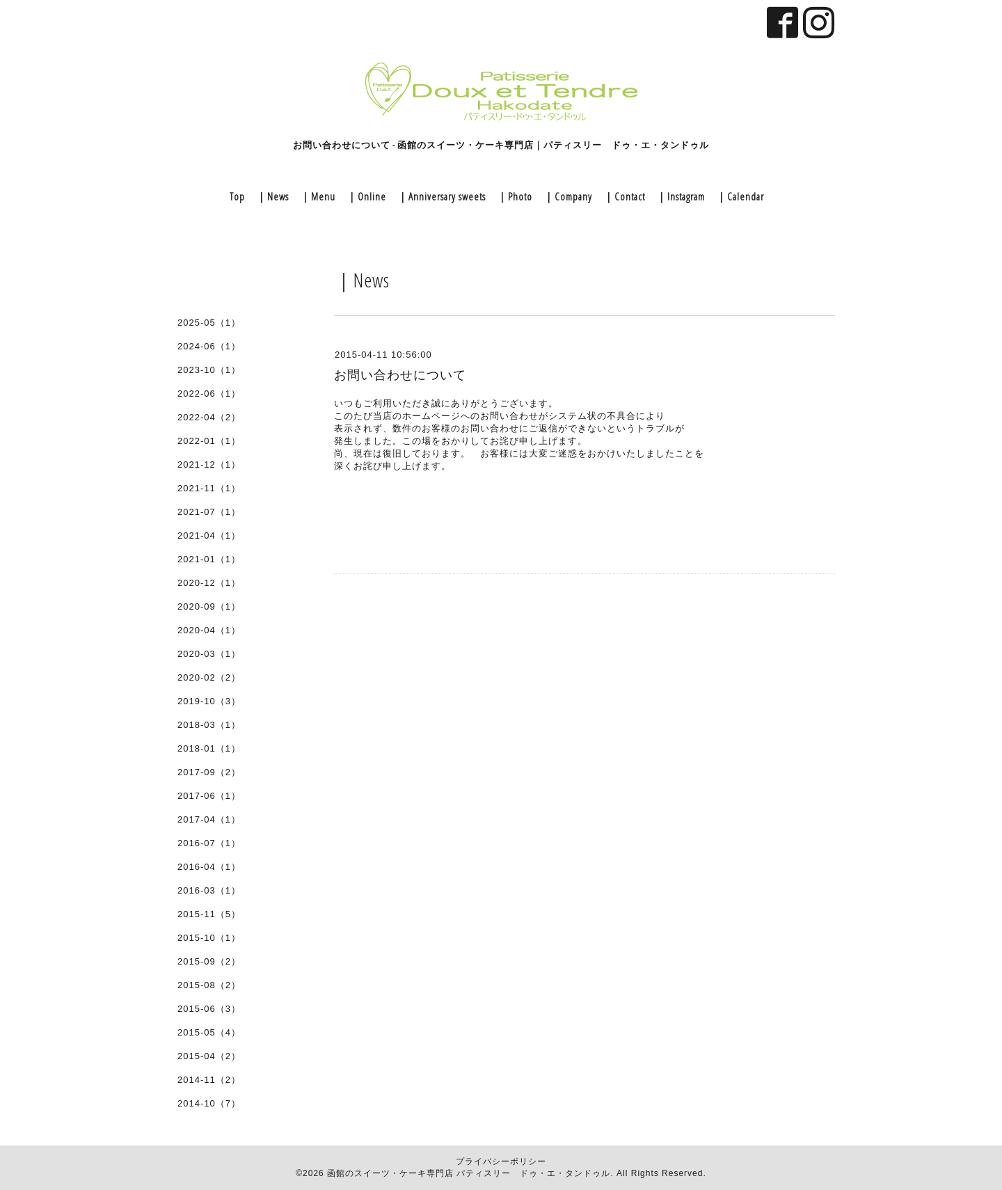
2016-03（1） (209, 890)
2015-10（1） (209, 938)
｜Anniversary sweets (441, 196)
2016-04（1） (209, 867)
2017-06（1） (209, 796)
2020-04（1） (209, 630)
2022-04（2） (209, 417)
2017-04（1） (209, 819)
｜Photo (514, 196)
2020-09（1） (209, 606)
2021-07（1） (209, 512)
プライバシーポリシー (501, 1161)
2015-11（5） (209, 914)
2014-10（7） (209, 1103)
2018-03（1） (209, 725)
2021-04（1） (209, 535)
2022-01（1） (209, 441)
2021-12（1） (209, 464)
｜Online (366, 196)
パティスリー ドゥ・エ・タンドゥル (533, 1173)
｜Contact (624, 196)
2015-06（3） (209, 1008)
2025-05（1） (209, 322)
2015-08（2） (209, 985)
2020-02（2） (209, 677)
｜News (272, 196)
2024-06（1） (209, 346)
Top (237, 196)
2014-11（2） (209, 1079)
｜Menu (317, 196)
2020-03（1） (209, 654)
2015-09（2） (209, 961)
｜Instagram (680, 196)
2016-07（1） (209, 843)
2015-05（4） (209, 1032)
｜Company (567, 196)
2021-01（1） (209, 559)
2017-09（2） (209, 772)
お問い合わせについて (400, 375)
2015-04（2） (209, 1056)
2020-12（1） (209, 583)
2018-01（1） (209, 748)
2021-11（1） (209, 488)
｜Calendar (740, 196)
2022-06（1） (209, 393)
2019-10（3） (209, 701)
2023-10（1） (209, 370)
